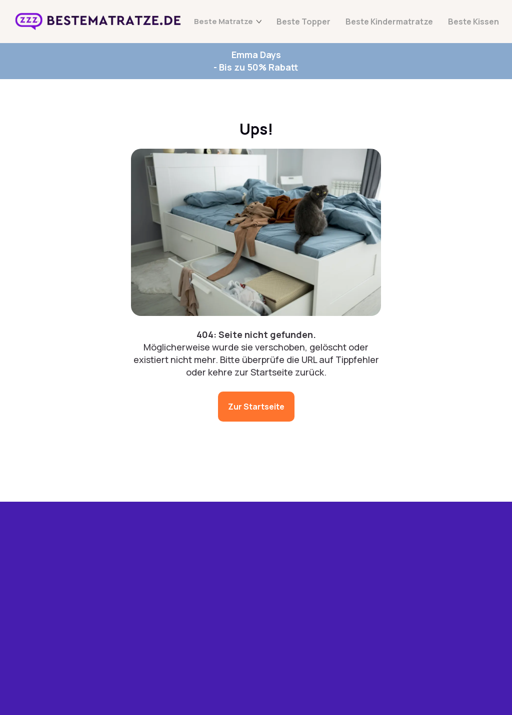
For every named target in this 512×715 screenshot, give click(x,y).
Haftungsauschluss (365, 606)
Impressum (310, 606)
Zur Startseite (256, 406)
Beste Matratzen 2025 (156, 577)
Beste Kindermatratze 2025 (153, 641)
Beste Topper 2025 (151, 606)
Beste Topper (303, 22)
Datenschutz (264, 606)
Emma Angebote (155, 553)
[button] (344, 627)
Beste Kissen (473, 22)
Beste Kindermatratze (389, 22)
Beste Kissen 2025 (159, 670)
